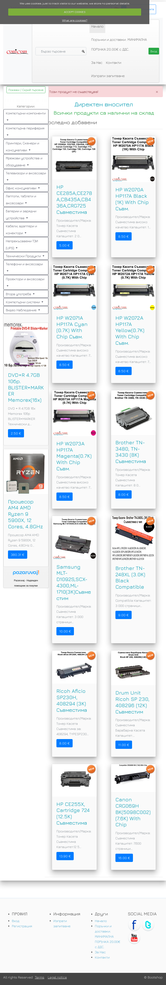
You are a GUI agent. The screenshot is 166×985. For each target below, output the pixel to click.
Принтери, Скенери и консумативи (22, 146)
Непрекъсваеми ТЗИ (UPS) (22, 244)
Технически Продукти (24, 256)
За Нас (96, 62)
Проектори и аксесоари (25, 279)
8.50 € (123, 236)
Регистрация (22, 926)
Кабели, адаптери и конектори (21, 229)
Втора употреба (19, 294)
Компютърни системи (23, 302)
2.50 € (16, 433)
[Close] (157, 91)
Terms (39, 977)
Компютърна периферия (25, 128)
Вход (15, 921)
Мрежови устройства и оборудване (24, 161)
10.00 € (65, 631)
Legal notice (57, 977)
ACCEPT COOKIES (74, 11)
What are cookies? (74, 20)
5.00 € (64, 245)
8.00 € (123, 494)
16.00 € (124, 858)
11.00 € (123, 745)
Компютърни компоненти (26, 113)
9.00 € (123, 615)
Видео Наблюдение (21, 310)
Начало (97, 26)
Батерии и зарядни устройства (21, 214)
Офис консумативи (21, 188)
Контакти (113, 62)
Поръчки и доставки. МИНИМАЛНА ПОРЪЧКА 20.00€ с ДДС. (119, 44)
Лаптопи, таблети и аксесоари (21, 199)
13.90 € (65, 856)
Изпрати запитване (108, 76)
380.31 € (17, 555)
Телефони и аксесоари (24, 264)
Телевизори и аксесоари (26, 173)
